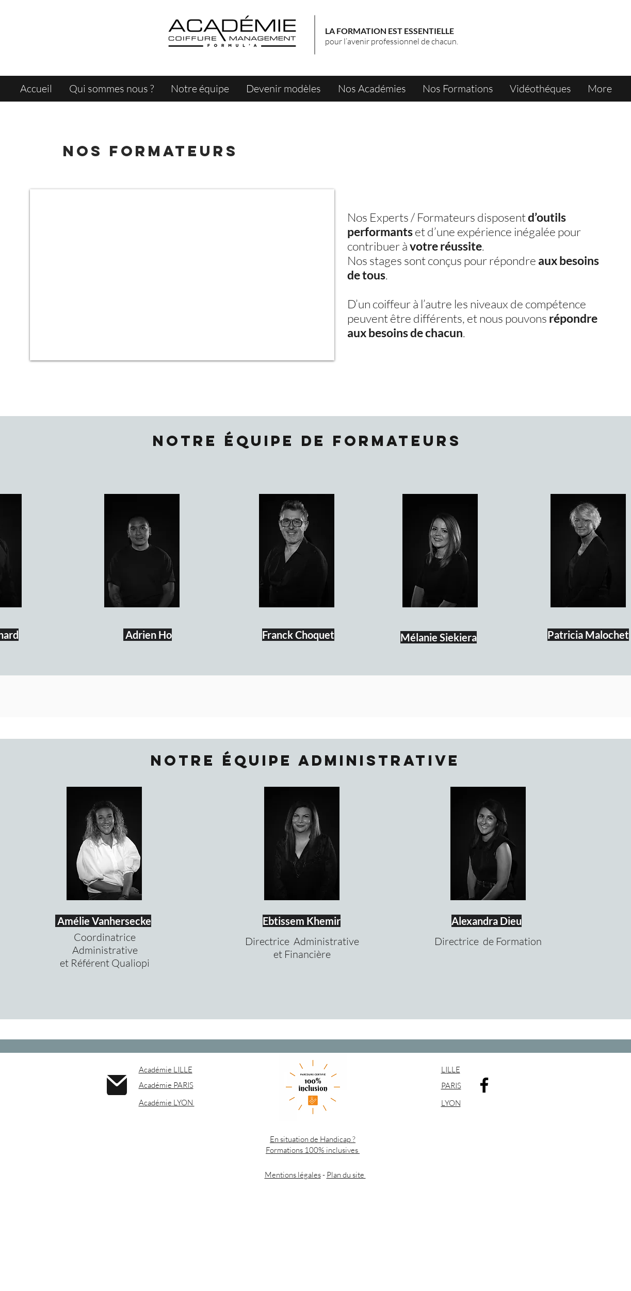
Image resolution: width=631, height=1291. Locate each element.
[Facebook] (484, 1085)
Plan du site (346, 1175)
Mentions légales (293, 1175)
